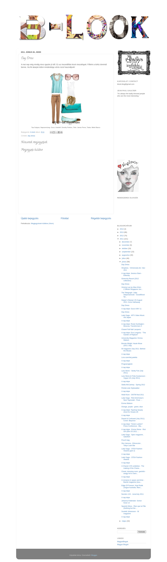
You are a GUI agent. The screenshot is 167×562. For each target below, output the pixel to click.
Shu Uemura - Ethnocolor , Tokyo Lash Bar (131, 444)
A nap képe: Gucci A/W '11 (131, 309)
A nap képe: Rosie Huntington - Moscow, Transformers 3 (133, 325)
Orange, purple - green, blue (132, 407)
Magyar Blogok (122, 545)
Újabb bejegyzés (29, 218)
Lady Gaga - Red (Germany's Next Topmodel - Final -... (132, 399)
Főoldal (65, 218)
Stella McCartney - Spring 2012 (133, 385)
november (126, 245)
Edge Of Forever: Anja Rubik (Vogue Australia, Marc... (132, 486)
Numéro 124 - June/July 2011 (132, 494)
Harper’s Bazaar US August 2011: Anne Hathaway (131, 301)
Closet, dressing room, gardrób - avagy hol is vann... (133, 472)
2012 (122, 236)
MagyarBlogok (122, 542)
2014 (122, 229)
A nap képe (125, 321)
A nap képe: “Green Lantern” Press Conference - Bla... (132, 425)
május (124, 521)
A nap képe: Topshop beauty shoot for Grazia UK (132, 411)
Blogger (94, 555)
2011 (122, 239)
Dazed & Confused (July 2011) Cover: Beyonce (133, 420)
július (124, 258)
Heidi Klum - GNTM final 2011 (132, 395)
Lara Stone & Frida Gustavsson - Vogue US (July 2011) (133, 377)
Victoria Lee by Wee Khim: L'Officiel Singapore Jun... (132, 288)
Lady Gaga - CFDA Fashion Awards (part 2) (131, 450)
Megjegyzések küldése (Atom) (42, 223)
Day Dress (125, 265)
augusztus (126, 255)
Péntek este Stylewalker (130, 388)
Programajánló (126, 364)
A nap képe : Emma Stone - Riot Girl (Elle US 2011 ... (133, 430)
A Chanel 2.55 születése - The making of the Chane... (132, 467)
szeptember (126, 252)
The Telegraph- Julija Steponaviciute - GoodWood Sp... (133, 295)
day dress (31, 136)
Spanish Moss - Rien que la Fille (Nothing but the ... (133, 507)
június (124, 262)
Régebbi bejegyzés (101, 218)
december (126, 242)
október (125, 248)
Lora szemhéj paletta (129, 357)
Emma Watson (126, 403)
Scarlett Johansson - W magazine (130, 512)
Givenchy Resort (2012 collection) (130, 280)
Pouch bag (125, 440)
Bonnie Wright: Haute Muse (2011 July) (131, 344)
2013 (122, 232)
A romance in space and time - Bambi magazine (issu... (132, 481)
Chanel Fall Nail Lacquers (131, 329)
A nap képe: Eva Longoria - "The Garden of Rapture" (133, 334)
